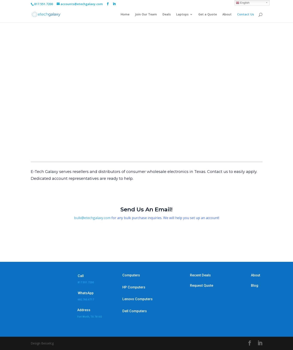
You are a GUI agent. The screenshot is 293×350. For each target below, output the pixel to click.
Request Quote (201, 285)
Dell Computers (134, 311)
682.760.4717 (86, 299)
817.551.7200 (86, 282)
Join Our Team (146, 14)
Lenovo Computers (137, 299)
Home (125, 14)
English (242, 3)
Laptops (182, 14)
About (227, 14)
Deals (166, 14)
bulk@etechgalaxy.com (92, 217)
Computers (131, 275)
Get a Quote (207, 14)
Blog (254, 285)
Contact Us (245, 14)
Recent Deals (200, 275)
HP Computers (133, 287)
